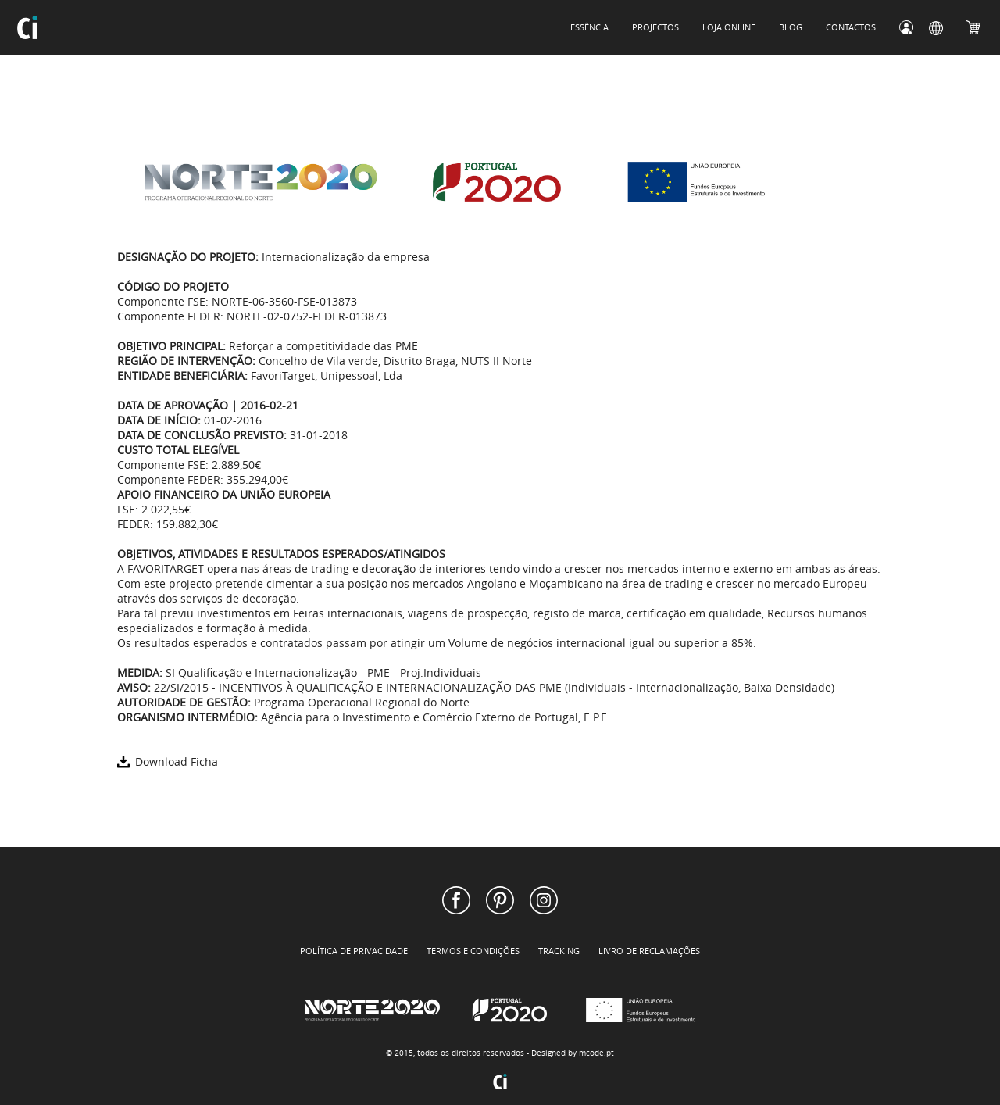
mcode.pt (596, 1053)
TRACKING (559, 951)
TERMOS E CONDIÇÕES (473, 951)
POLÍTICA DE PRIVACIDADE (354, 951)
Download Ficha (167, 761)
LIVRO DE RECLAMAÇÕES (649, 951)
